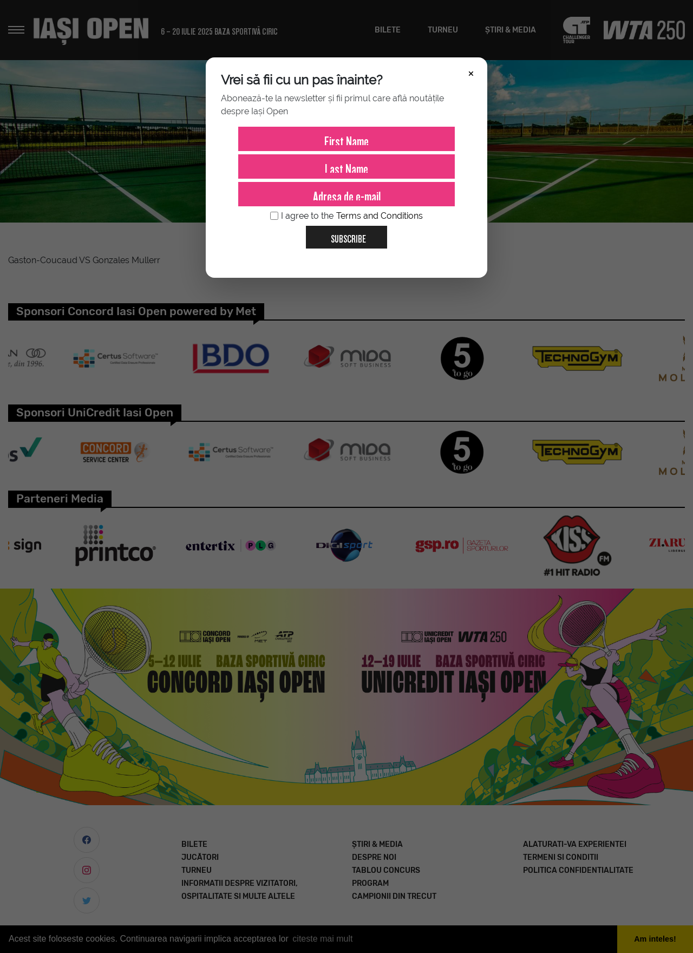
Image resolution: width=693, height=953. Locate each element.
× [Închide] (471, 72)
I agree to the (346, 216)
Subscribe (344, 235)
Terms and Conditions (379, 216)
